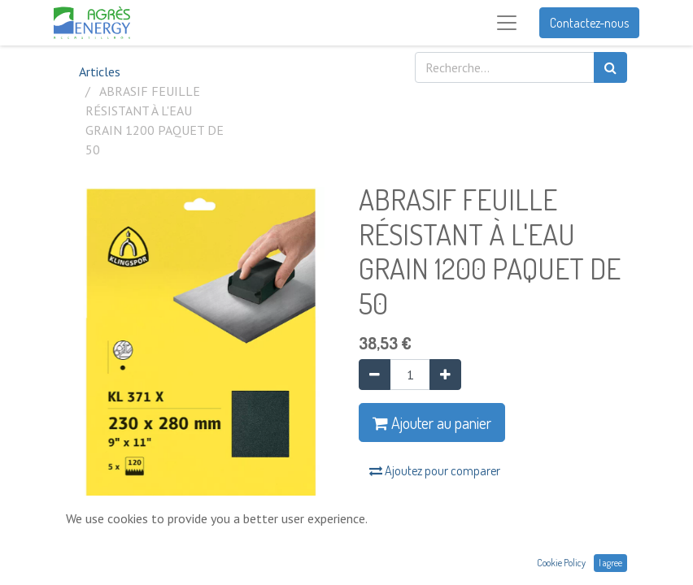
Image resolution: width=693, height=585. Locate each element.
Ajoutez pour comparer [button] (434, 470)
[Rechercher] (610, 67)
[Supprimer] (374, 374)
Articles (99, 71)
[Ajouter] (445, 374)
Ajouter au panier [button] (432, 422)
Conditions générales (415, 566)
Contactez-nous (589, 23)
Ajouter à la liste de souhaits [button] (445, 514)
